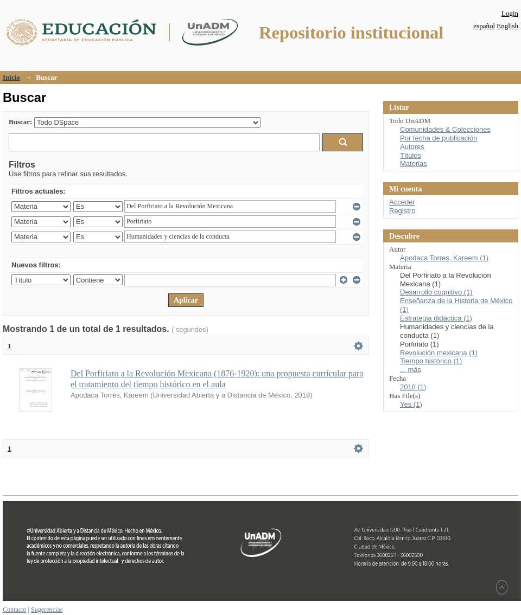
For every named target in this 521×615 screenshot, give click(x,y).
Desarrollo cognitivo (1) (436, 292)
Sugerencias (46, 609)
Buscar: (20, 122)
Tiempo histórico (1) (431, 361)
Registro (402, 211)
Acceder (402, 202)
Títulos (410, 155)
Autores (412, 147)
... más (410, 370)
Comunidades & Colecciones (445, 129)
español (484, 26)
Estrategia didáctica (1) (436, 318)
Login (509, 13)
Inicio (11, 77)
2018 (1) (413, 387)
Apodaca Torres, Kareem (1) (444, 258)
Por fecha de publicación (438, 138)
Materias (413, 163)
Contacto (15, 609)
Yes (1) (411, 404)
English (507, 26)
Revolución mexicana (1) (439, 353)
